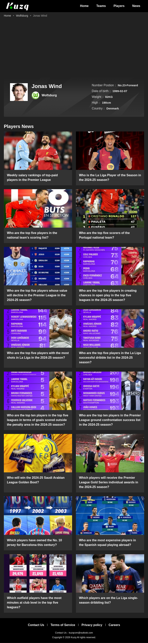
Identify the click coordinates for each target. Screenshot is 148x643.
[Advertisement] (74, 48)
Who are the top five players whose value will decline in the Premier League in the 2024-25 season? (37, 295)
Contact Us (36, 625)
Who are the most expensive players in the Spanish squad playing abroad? (107, 543)
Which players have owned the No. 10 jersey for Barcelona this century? (34, 543)
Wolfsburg (22, 15)
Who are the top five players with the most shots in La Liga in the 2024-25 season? (38, 356)
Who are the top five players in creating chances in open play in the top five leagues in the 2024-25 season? (108, 295)
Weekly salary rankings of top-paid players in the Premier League (32, 178)
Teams (101, 6)
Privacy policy (92, 625)
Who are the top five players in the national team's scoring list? (32, 235)
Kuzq (73, 637)
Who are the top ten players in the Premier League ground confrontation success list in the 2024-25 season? (110, 420)
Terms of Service (62, 625)
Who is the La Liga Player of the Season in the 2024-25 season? (110, 178)
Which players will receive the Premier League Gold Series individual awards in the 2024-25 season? (108, 482)
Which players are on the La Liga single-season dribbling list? (108, 600)
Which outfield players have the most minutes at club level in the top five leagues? (34, 602)
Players (119, 6)
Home (84, 6)
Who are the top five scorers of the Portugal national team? (104, 235)
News (136, 6)
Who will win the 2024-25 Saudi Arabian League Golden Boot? (36, 480)
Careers (114, 625)
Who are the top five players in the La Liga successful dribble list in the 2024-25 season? (110, 358)
